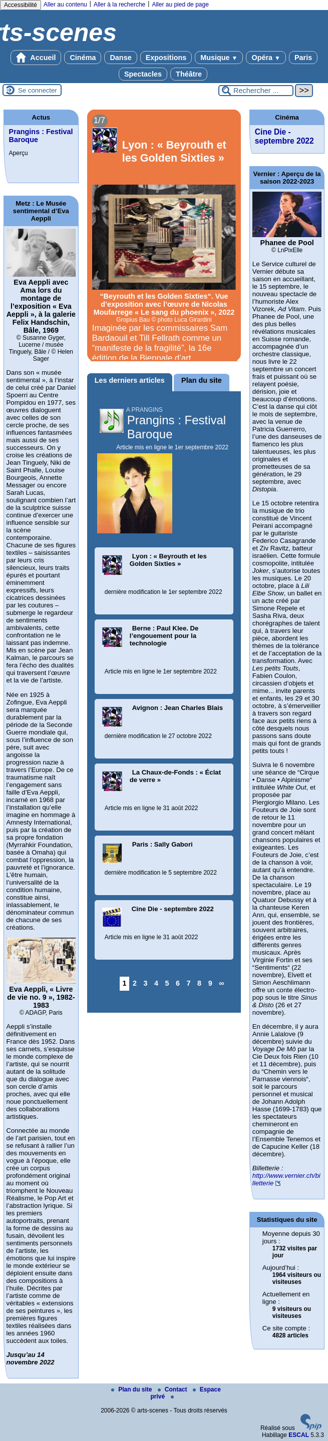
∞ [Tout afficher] (221, 983)
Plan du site (132, 1389)
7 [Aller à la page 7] (189, 983)
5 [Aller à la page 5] (167, 983)
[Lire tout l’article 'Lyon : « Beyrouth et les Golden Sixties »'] (164, 235)
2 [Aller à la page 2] (135, 983)
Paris (303, 58)
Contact (173, 1389)
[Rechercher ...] (255, 90)
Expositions (166, 58)
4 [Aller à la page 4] (156, 983)
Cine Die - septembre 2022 (284, 136)
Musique (218, 58)
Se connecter (37, 90)
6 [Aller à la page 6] (178, 983)
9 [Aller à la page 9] (210, 983)
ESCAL (298, 1434)
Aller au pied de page (180, 4)
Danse (120, 58)
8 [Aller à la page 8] (199, 983)
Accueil (36, 58)
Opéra (265, 58)
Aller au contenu (65, 4)
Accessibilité (20, 5)
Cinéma (83, 58)
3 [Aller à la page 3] (146, 983)
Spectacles (143, 74)
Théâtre (189, 74)
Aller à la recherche (119, 4)
